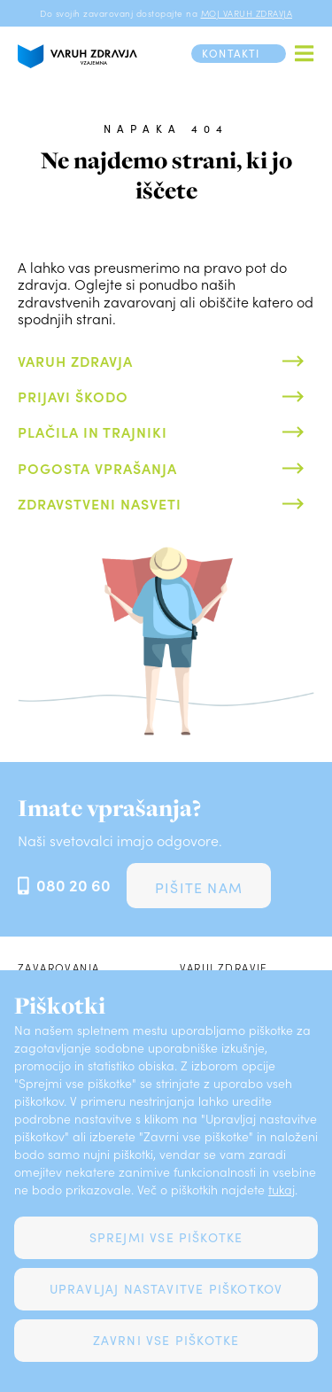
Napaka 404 (166, 128)
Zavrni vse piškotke (166, 1340)
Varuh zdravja (75, 360)
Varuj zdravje (224, 967)
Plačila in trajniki (92, 431)
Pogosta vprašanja (97, 468)
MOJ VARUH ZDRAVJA (247, 13)
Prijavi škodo (73, 396)
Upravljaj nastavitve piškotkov (166, 1288)
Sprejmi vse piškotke (166, 1237)
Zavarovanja (58, 967)
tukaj (281, 1189)
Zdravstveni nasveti (99, 503)
